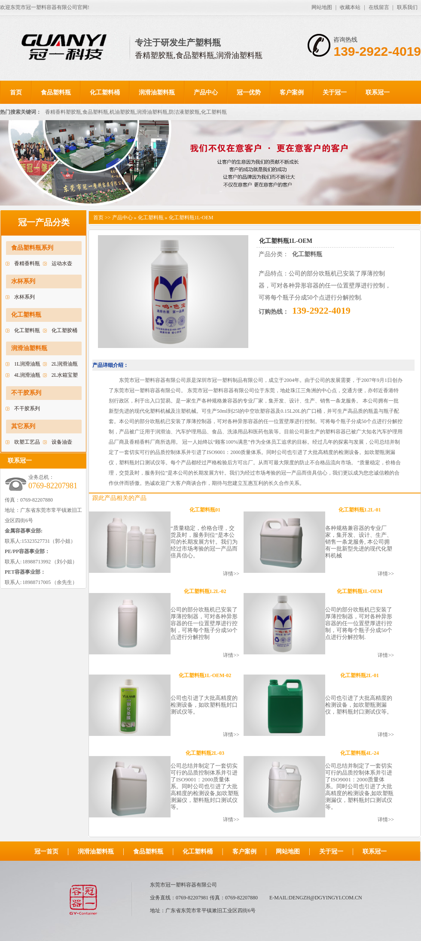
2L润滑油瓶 (65, 364)
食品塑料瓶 (56, 92)
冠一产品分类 (44, 222)
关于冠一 (335, 92)
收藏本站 (350, 7)
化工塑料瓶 (26, 315)
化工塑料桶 (105, 92)
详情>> (231, 574)
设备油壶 (62, 442)
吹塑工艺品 (27, 442)
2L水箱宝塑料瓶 (65, 376)
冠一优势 (249, 92)
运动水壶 (62, 263)
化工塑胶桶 (64, 330)
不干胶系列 (26, 393)
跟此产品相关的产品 (119, 498)
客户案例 (292, 92)
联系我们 (407, 7)
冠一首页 (46, 851)
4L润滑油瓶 (27, 375)
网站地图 (321, 7)
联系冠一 (378, 92)
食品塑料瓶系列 (32, 248)
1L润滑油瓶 (27, 364)
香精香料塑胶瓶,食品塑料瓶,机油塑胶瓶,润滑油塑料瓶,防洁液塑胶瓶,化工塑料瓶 (136, 112)
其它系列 (23, 426)
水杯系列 (23, 281)
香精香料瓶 (27, 263)
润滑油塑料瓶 (157, 92)
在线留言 (379, 7)
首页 (16, 92)
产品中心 (206, 92)
